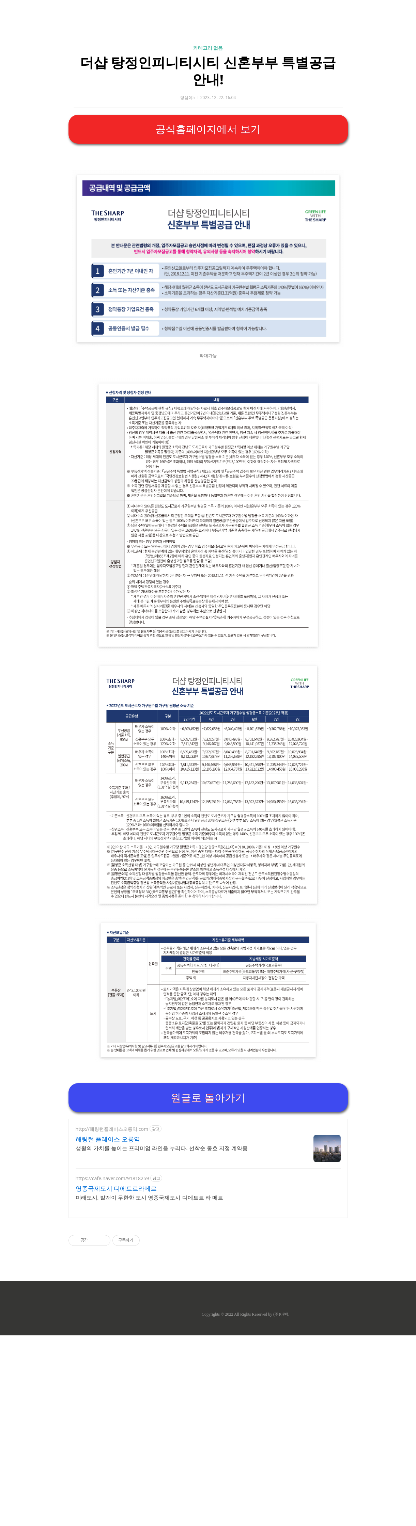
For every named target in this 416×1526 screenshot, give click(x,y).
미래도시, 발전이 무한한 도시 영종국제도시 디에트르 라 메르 (149, 1388)
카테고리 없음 (208, 143)
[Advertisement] (208, 64)
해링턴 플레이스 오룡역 (108, 1330)
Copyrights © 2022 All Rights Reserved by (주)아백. (245, 1505)
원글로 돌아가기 (208, 1288)
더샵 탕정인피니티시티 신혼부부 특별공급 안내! (208, 166)
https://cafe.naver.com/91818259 (112, 1369)
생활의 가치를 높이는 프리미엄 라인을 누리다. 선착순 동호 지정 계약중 (162, 1339)
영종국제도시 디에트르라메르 (116, 1379)
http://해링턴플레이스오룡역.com (112, 1319)
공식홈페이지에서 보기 (207, 224)
